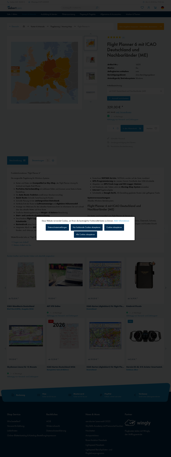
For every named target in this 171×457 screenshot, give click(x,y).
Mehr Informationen (121, 220)
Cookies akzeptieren (114, 227)
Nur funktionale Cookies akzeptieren (87, 227)
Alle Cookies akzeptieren (85, 234)
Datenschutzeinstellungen (57, 227)
